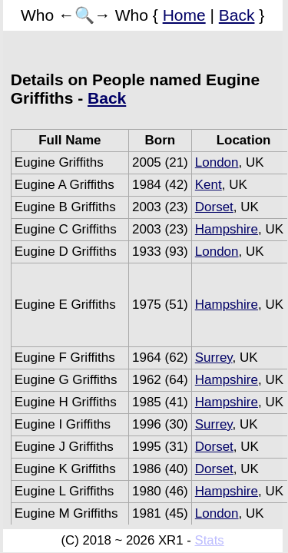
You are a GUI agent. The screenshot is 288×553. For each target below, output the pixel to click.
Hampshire (226, 229)
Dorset (214, 207)
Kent (208, 184)
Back (237, 15)
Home (184, 15)
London (217, 162)
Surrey (214, 357)
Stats (208, 540)
